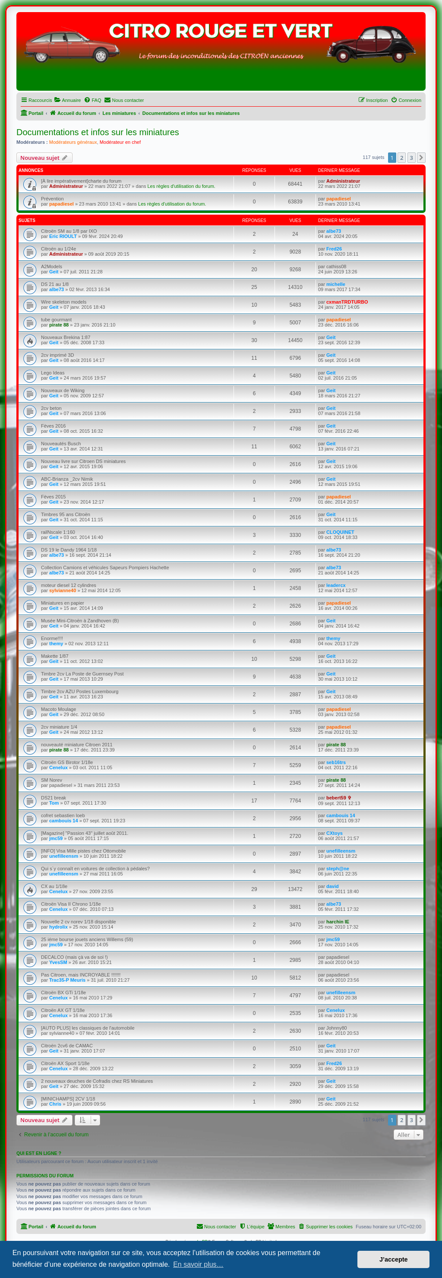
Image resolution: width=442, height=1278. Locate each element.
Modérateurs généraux (73, 142)
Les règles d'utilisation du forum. (181, 186)
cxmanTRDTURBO (347, 301)
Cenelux (58, 767)
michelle (335, 284)
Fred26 (334, 248)
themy (56, 643)
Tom (54, 802)
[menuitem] (67, 100)
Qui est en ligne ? (38, 1153)
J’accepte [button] (393, 1259)
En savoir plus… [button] (198, 1264)
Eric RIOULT (63, 236)
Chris (55, 1104)
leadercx (336, 585)
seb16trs (336, 762)
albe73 (333, 231)
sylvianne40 (62, 590)
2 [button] (401, 158)
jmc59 (56, 838)
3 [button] (411, 158)
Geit (53, 271)
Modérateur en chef (120, 142)
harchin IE (337, 921)
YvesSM (58, 962)
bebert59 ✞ (338, 797)
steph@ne (337, 868)
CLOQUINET (340, 532)
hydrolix (58, 926)
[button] (421, 157)
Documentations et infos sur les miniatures (97, 132)
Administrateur (66, 186)
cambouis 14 (63, 820)
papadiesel (61, 203)
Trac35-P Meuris (67, 980)
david (332, 886)
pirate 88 (59, 324)
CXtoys (334, 833)
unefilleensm (63, 856)
